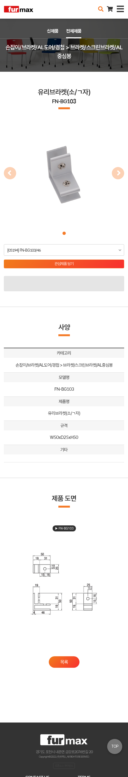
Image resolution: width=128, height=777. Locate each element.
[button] (64, 233)
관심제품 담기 (64, 263)
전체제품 (73, 31)
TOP (114, 746)
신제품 (52, 31)
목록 (64, 662)
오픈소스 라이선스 (64, 765)
